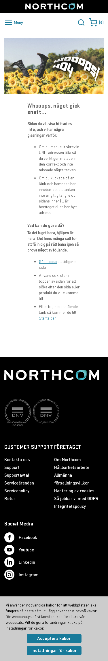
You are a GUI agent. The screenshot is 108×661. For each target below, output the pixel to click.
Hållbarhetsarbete (71, 467)
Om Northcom (67, 459)
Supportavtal (16, 475)
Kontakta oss (17, 459)
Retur (9, 498)
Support (12, 467)
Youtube (19, 550)
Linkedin (19, 562)
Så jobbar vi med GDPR (76, 498)
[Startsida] (54, 6)
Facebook (20, 537)
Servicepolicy (16, 490)
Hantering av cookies (74, 490)
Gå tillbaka (48, 261)
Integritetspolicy (70, 506)
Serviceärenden (19, 482)
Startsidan (47, 318)
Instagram (21, 575)
